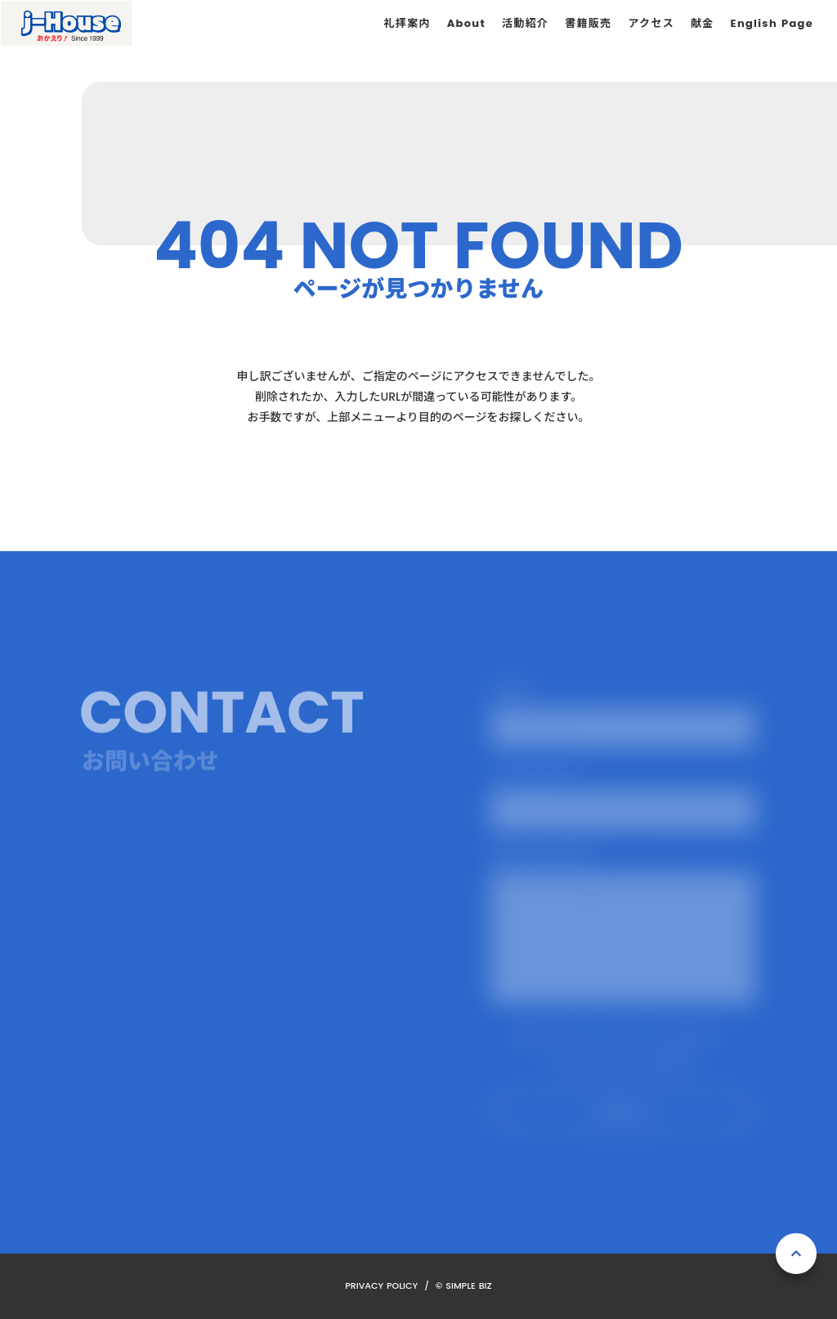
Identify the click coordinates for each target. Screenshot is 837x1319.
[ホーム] (66, 23)
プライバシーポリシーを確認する (622, 1059)
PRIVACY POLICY (381, 1285)
